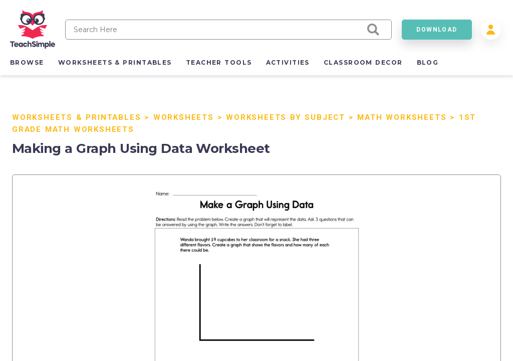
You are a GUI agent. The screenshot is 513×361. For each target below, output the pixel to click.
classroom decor (363, 62)
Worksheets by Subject (285, 117)
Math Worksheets (401, 117)
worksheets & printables (115, 62)
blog (428, 62)
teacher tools (219, 62)
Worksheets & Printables (76, 117)
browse (27, 62)
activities (288, 62)
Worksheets (183, 117)
